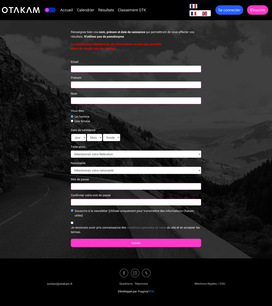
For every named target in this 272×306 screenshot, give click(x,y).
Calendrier (85, 9)
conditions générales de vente (146, 227)
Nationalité (78, 163)
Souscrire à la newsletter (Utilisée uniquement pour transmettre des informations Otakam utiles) (134, 213)
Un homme (82, 116)
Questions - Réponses (133, 283)
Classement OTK (132, 9)
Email (74, 62)
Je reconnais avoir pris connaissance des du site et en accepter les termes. (135, 229)
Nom (74, 93)
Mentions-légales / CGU (210, 283)
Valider (136, 243)
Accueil (66, 9)
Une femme (82, 121)
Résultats (106, 9)
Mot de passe (80, 179)
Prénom (76, 78)
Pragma (146, 291)
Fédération (78, 147)
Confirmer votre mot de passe (90, 195)
